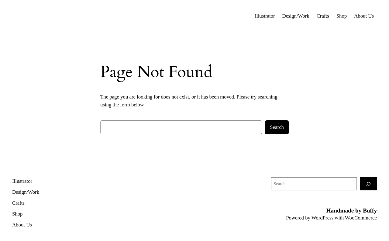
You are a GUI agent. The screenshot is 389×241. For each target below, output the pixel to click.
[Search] (368, 183)
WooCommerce (361, 218)
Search (277, 127)
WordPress (322, 218)
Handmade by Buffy (351, 210)
